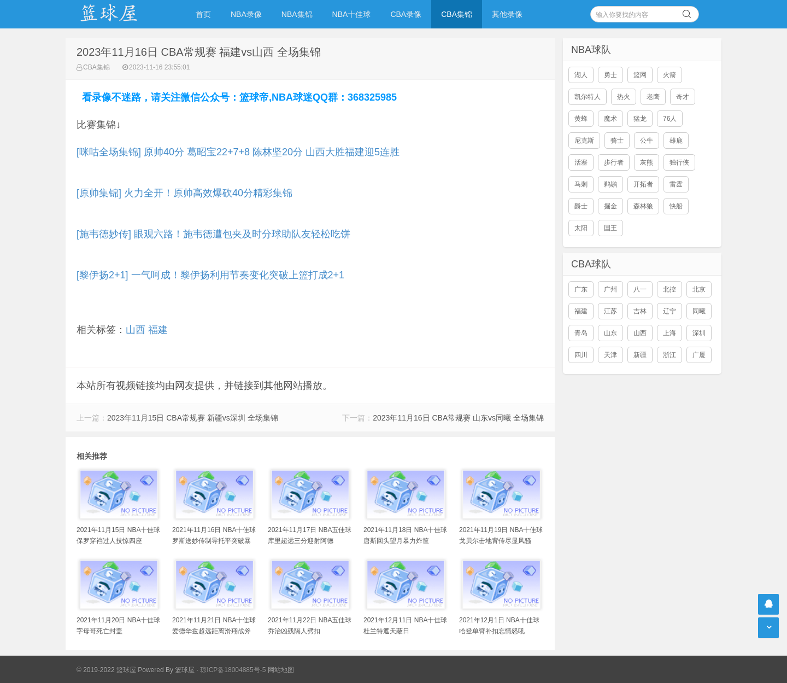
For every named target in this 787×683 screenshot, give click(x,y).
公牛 (646, 140)
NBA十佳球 (351, 14)
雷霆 (676, 184)
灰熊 (646, 162)
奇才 (682, 97)
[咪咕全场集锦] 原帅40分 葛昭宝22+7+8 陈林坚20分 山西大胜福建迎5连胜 (238, 152)
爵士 (581, 206)
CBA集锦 (456, 14)
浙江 (669, 355)
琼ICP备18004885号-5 (233, 670)
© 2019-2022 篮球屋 (106, 670)
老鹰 (653, 97)
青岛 (581, 333)
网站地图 (281, 670)
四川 (581, 355)
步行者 (614, 162)
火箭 (669, 75)
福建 (158, 329)
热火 (623, 97)
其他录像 (507, 14)
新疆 (640, 355)
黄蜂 (581, 118)
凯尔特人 (587, 97)
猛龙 (640, 118)
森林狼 (643, 206)
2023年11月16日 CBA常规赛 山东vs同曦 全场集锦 (458, 417)
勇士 (610, 75)
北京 (699, 289)
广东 (581, 289)
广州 (610, 289)
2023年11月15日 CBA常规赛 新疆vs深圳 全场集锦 (192, 417)
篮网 (640, 75)
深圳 (699, 333)
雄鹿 (676, 140)
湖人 (581, 75)
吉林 (640, 311)
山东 (610, 333)
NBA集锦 (297, 14)
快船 (676, 206)
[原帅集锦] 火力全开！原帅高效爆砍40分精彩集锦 (184, 193)
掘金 (610, 206)
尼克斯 (584, 140)
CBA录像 (405, 14)
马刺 (581, 184)
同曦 (699, 311)
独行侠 (679, 162)
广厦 (699, 355)
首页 (203, 14)
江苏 (610, 311)
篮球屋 (185, 670)
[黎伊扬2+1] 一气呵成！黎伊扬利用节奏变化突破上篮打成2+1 (210, 275)
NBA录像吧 (120, 14)
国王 (610, 228)
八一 (640, 289)
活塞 (581, 162)
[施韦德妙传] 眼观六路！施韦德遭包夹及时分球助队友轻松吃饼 (213, 234)
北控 (669, 289)
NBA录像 (246, 14)
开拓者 (643, 184)
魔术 (610, 118)
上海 (669, 333)
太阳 (581, 228)
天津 (610, 355)
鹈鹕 (610, 184)
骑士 (617, 140)
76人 (670, 118)
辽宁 (669, 311)
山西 (135, 329)
